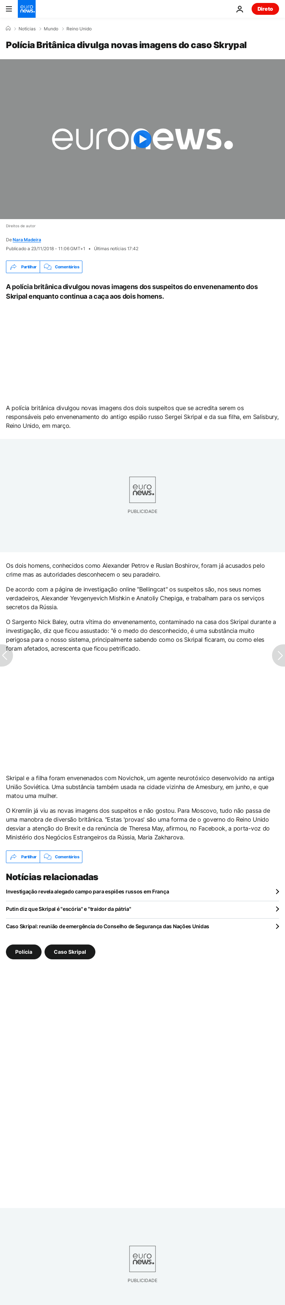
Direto (265, 9)
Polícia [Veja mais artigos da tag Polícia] (23, 952)
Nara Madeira (27, 239)
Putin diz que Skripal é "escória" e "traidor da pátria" (68, 909)
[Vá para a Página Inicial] (27, 9)
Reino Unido (79, 29)
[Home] (8, 28)
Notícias (27, 29)
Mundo (51, 29)
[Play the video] (142, 139)
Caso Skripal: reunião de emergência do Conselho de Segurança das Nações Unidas (107, 926)
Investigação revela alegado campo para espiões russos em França (87, 891)
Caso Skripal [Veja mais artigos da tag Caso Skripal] (70, 952)
